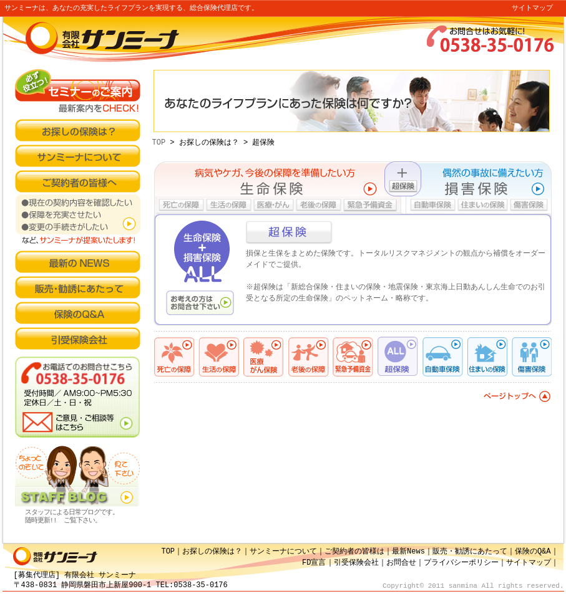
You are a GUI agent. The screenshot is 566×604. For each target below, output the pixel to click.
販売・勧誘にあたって (469, 551)
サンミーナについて (283, 551)
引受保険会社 (356, 562)
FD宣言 (314, 562)
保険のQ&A (533, 551)
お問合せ (401, 562)
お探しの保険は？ (212, 551)
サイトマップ (532, 8)
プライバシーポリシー (461, 562)
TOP (159, 142)
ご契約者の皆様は (354, 551)
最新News (408, 551)
